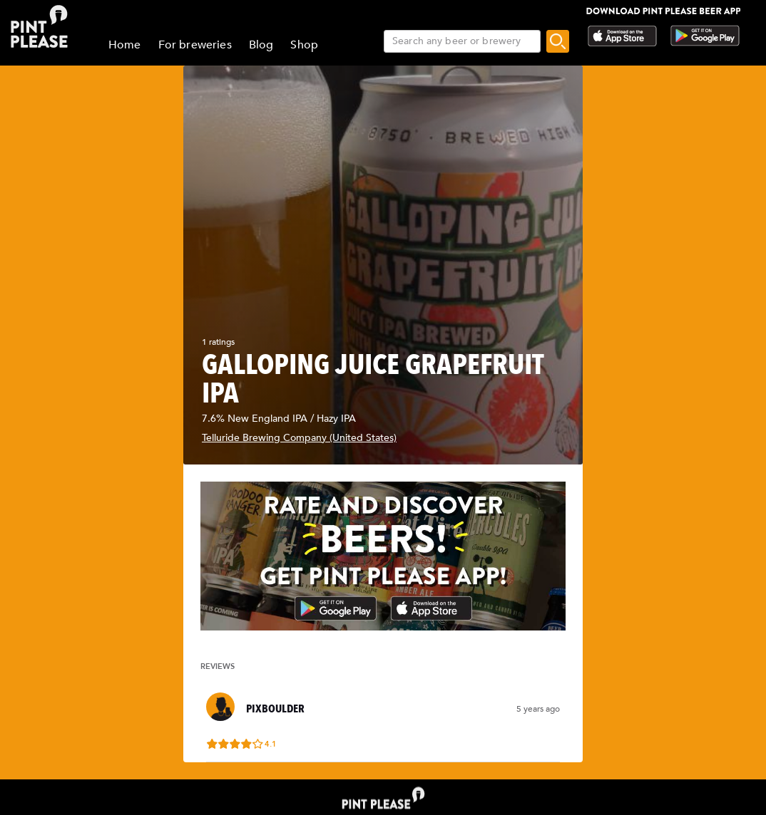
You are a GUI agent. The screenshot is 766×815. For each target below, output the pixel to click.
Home (124, 45)
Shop (304, 45)
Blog (261, 45)
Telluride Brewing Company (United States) (299, 438)
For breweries (195, 45)
